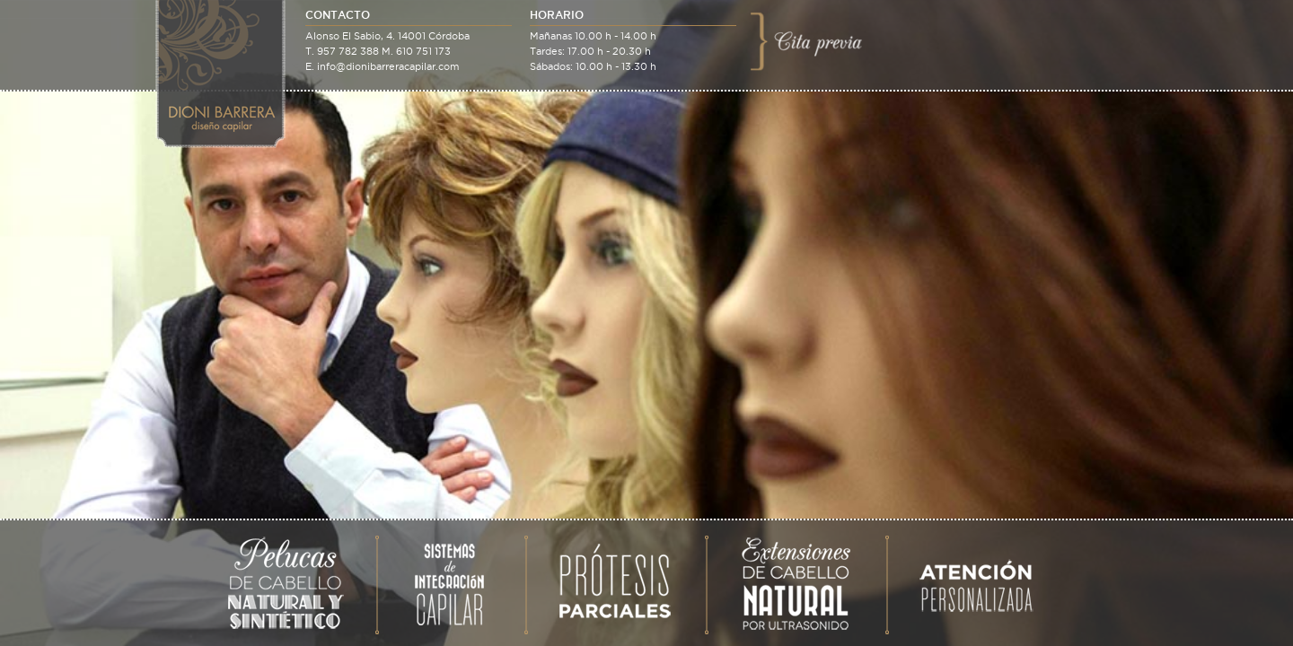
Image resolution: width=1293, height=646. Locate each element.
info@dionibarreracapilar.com (388, 66)
